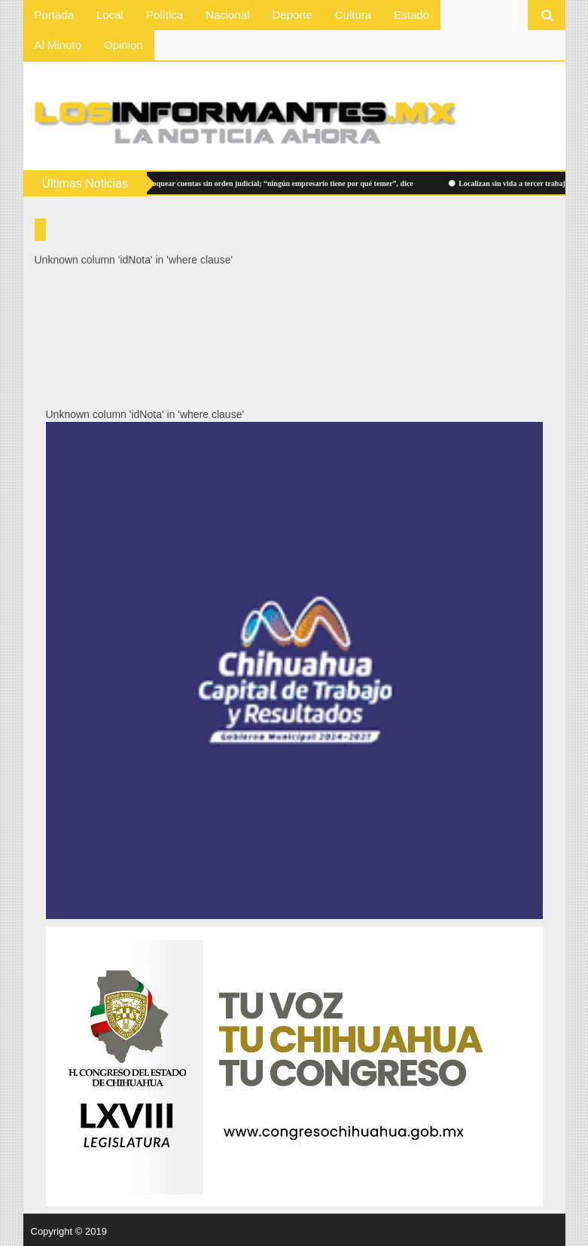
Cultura (353, 14)
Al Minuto (58, 44)
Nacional (227, 14)
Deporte (292, 14)
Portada (55, 14)
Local (109, 14)
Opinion (123, 44)
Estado (411, 14)
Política (164, 14)
